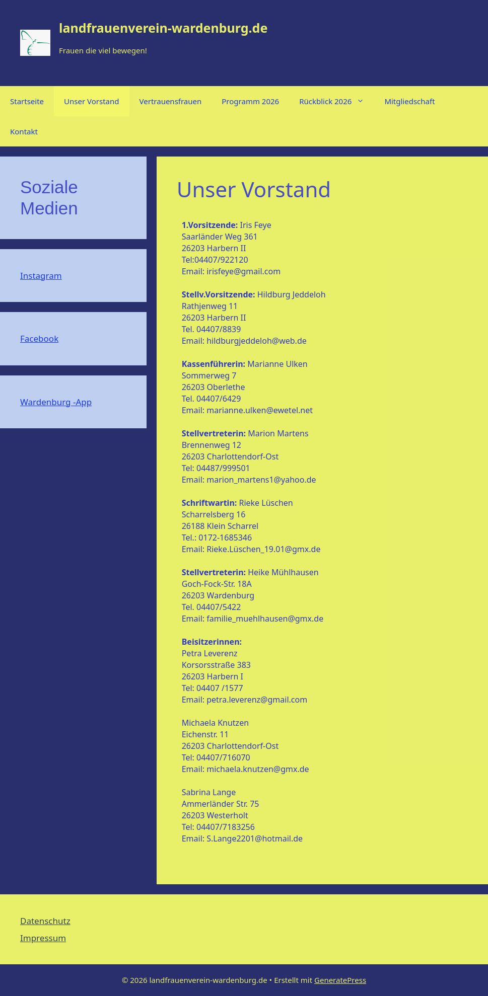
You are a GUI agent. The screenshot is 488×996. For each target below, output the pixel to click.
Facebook (39, 338)
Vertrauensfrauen (171, 101)
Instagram (41, 275)
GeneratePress (340, 980)
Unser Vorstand (91, 101)
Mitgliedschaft (409, 101)
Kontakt (24, 131)
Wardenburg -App (56, 402)
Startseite (27, 101)
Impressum (43, 938)
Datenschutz (45, 921)
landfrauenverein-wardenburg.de (163, 27)
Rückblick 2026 (336, 101)
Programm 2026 (250, 101)
